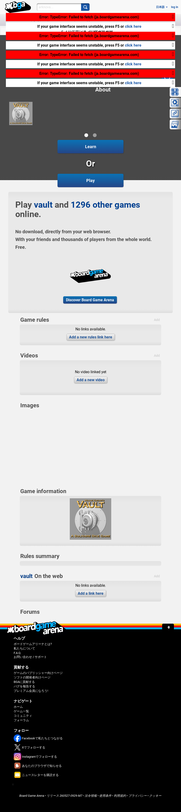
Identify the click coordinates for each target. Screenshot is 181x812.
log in (174, 7)
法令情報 (91, 795)
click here (133, 26)
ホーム (18, 707)
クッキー (155, 795)
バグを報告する (24, 686)
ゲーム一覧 (21, 711)
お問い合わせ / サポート (30, 657)
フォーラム (21, 720)
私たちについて (24, 648)
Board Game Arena (31, 795)
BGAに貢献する (24, 682)
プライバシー (137, 795)
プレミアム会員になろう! (31, 691)
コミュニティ (23, 715)
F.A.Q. (17, 653)
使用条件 (105, 795)
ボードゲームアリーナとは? (33, 644)
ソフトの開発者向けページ (32, 677)
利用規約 (120, 795)
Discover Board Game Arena (90, 300)
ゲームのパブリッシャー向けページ (38, 673)
